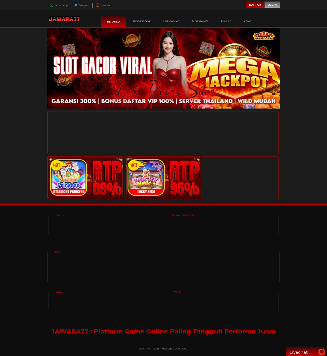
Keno (247, 21)
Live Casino (171, 21)
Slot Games (200, 21)
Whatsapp (59, 5)
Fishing (226, 21)
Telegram (81, 5)
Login (272, 5)
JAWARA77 (146, 348)
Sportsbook (141, 21)
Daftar (255, 5)
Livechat (103, 5)
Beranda (113, 21)
